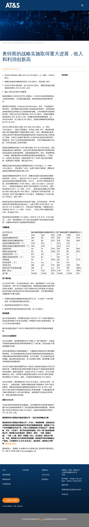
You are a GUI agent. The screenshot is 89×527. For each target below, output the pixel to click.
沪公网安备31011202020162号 (54, 519)
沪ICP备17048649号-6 (31, 519)
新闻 (8, 43)
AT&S (4, 43)
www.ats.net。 (11, 443)
